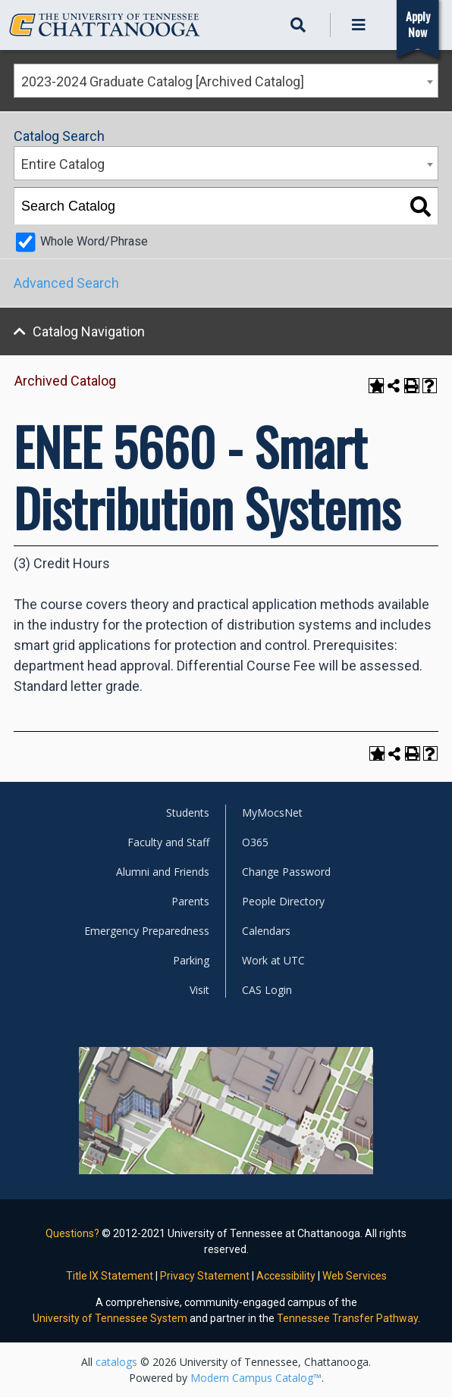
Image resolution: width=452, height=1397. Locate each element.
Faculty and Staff (168, 842)
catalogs (116, 1362)
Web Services (354, 1276)
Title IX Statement (109, 1276)
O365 (255, 842)
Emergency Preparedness (146, 931)
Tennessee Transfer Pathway (347, 1318)
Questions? (72, 1233)
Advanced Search (66, 283)
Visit (199, 990)
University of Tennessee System (110, 1318)
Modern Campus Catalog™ (256, 1377)
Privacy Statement (205, 1276)
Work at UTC (273, 960)
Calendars (266, 931)
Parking (191, 960)
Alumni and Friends (162, 871)
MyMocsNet (272, 812)
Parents (190, 901)
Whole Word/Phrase (94, 241)
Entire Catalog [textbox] (63, 164)
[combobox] (226, 81)
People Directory (283, 901)
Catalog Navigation (89, 331)
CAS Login (267, 990)
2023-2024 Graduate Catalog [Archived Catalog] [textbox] (162, 81)
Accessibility (285, 1276)
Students (187, 812)
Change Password (286, 871)
